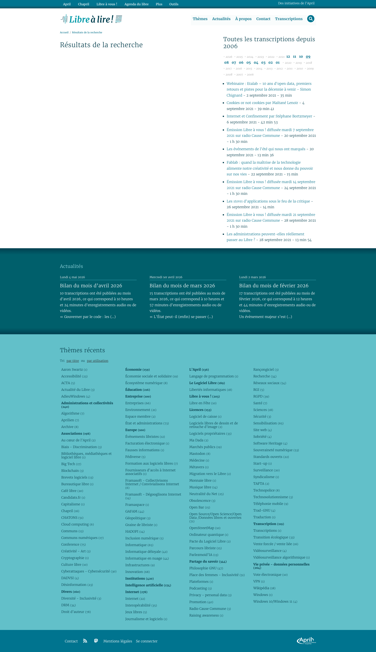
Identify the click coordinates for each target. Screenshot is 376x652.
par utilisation (97, 361)
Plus (157, 4)
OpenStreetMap (204, 528)
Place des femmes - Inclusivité (217, 575)
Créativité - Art (75, 551)
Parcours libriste (205, 548)
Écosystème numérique (146, 383)
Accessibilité (74, 376)
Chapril (70, 511)
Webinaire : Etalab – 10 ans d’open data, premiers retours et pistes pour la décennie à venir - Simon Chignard (269, 89)
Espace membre (140, 416)
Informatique (139, 545)
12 (288, 57)
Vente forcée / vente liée (275, 544)
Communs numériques (82, 538)
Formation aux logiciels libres (151, 463)
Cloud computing (77, 524)
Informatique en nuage (147, 558)
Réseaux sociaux (269, 383)
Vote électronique (270, 574)
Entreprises (137, 403)
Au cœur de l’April (78, 440)
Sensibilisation (268, 423)
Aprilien (70, 420)
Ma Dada (198, 440)
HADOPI (135, 531)
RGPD (261, 396)
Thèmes (200, 19)
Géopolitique (137, 518)
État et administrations (147, 423)
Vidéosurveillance (270, 551)
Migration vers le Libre (210, 474)
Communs (72, 531)
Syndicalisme (266, 477)
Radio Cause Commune (210, 608)
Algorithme (72, 413)
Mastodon (199, 453)
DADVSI (70, 578)
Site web (262, 430)
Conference (73, 544)
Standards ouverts (271, 457)
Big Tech (71, 464)
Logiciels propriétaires (210, 433)
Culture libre (74, 564)
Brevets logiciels (77, 477)
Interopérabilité (141, 605)
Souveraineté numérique (276, 450)
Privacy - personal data (210, 595)
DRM (68, 605)
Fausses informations (144, 450)
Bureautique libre (77, 484)
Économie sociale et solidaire (151, 376)
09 (308, 57)
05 (249, 62)
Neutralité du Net (206, 494)
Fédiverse (135, 457)
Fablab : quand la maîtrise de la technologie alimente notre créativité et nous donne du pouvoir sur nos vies (270, 169)
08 (226, 62)
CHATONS (72, 517)
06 (241, 62)
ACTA (68, 383)
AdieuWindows (75, 396)
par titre (72, 361)
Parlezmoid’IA (203, 555)
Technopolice (266, 490)
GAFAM (134, 511)
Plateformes (201, 581)
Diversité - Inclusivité (81, 598)
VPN (258, 581)
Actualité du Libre (77, 389)
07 (234, 62)
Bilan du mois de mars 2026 (182, 286)
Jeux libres (136, 612)
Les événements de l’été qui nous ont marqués (266, 149)
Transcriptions (288, 19)
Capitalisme (72, 504)
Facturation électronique (147, 443)
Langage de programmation (213, 376)
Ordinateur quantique (208, 534)
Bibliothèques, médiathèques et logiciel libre (86, 455)
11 (294, 57)
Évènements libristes (145, 436)
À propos (243, 19)
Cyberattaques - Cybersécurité (88, 571)
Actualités (221, 19)
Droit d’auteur (76, 612)
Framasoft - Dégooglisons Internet (153, 496)
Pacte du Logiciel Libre (209, 541)
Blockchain (72, 470)
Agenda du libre (135, 4)
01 (278, 62)
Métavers (198, 467)
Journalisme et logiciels (146, 619)
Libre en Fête (202, 403)
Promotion (201, 602)
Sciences (263, 410)
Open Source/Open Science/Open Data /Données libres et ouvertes (215, 517)
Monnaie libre (202, 480)
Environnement (140, 410)
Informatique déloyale (146, 551)
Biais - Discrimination (81, 447)
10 (301, 57)
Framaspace (137, 504)
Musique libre (203, 487)
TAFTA (261, 483)
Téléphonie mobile (270, 504)
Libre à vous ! (106, 4)
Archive (69, 427)
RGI (258, 389)
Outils (172, 4)
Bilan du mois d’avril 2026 (91, 286)
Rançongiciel (266, 369)
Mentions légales (117, 641)
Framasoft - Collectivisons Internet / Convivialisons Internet (152, 484)
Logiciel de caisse (205, 416)
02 (270, 62)
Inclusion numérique (144, 538)
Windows (262, 595)
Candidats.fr (73, 497)
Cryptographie (74, 558)
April (66, 4)
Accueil (64, 32)
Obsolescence (202, 500)
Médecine (199, 460)
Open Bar (199, 507)
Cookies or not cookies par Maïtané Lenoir (262, 103)
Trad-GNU (264, 510)
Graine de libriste (141, 525)
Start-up (262, 463)
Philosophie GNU (206, 568)
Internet (135, 599)
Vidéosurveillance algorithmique (281, 557)
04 (256, 62)
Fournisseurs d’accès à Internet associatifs (150, 472)
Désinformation (77, 585)
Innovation (137, 572)
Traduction (264, 517)
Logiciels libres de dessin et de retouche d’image (213, 425)
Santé (260, 403)
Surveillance (266, 470)
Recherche (264, 376)
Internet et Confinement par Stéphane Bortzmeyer (269, 116)
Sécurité (262, 416)
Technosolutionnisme (273, 497)
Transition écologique (273, 537)
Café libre (72, 491)
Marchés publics (205, 447)
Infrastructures (140, 565)
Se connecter (147, 641)
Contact (263, 19)
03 (263, 62)
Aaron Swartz (74, 369)
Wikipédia (264, 588)
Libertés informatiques (210, 389)
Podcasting (200, 588)
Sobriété (262, 436)
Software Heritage (270, 443)
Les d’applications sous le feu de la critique (269, 201)
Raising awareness (206, 615)
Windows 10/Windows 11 (275, 601)
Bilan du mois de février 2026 (274, 286)
